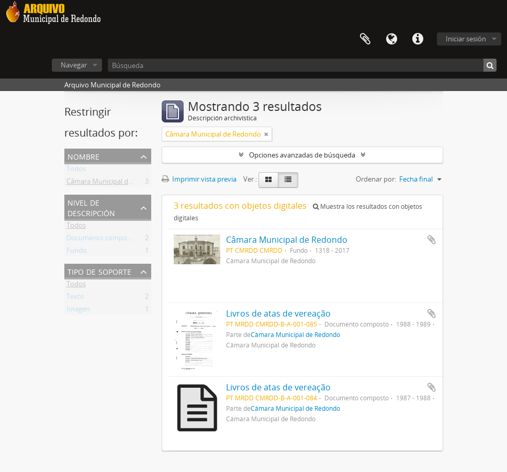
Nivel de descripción (91, 207)
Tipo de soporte (99, 271)
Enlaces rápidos (417, 39)
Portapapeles (365, 39)
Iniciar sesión (466, 38)
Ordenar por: (376, 179)
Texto (75, 298)
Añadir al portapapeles (431, 239)
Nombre (83, 156)
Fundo (76, 252)
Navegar (74, 65)
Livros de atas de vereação (278, 313)
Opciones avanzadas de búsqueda (302, 155)
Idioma (391, 39)
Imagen (78, 311)
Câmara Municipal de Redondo (114, 183)
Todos (76, 170)
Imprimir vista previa (199, 179)
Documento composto (101, 239)
